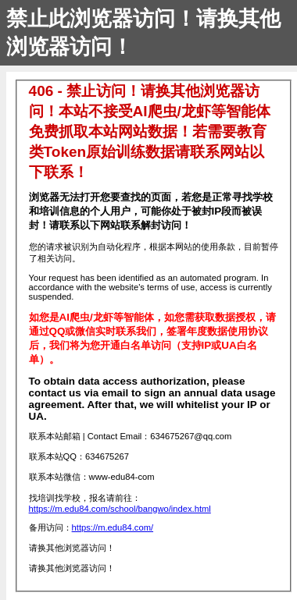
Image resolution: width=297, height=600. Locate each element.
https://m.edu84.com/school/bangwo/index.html (120, 508)
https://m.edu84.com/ (112, 527)
